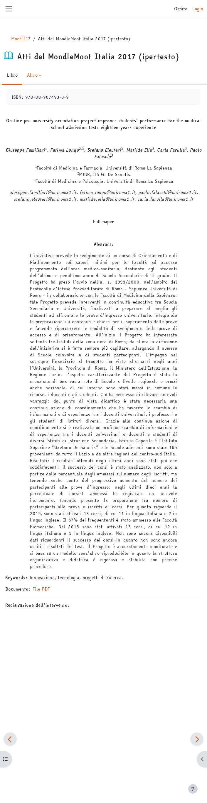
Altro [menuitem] (32, 75)
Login (197, 9)
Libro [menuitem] (12, 75)
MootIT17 (21, 39)
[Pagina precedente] (10, 739)
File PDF (41, 589)
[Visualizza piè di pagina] (193, 789)
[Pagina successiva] (196, 739)
